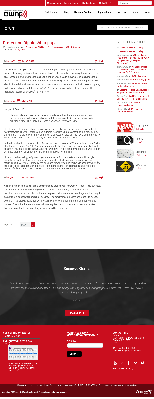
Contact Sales (88, 2)
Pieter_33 (121, 111)
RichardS (121, 98)
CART (104, 2)
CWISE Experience (140, 78)
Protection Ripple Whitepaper (30, 45)
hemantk (121, 81)
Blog (71, 13)
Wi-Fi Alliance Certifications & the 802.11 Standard (58, 49)
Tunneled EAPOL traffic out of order (132, 87)
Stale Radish (123, 85)
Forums (29, 49)
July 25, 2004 (19, 51)
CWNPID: (71, 343)
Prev (23, 227)
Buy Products (107, 13)
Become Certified (87, 13)
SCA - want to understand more (129, 106)
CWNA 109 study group (139, 81)
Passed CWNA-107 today (131, 49)
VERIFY (73, 356)
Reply (101, 63)
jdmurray (10, 103)
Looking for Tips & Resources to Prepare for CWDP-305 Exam (133, 93)
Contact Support (71, 2)
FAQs (131, 370)
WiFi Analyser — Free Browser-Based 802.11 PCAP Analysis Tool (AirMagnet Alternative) (133, 61)
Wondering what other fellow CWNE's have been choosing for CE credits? (132, 72)
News (148, 13)
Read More (75, 315)
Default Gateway (12, 338)
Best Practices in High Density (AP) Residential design (133, 99)
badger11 (10, 63)
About (137, 13)
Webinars (123, 370)
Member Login (54, 2)
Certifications (57, 13)
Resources (124, 13)
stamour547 (122, 69)
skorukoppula (123, 57)
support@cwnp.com (131, 352)
